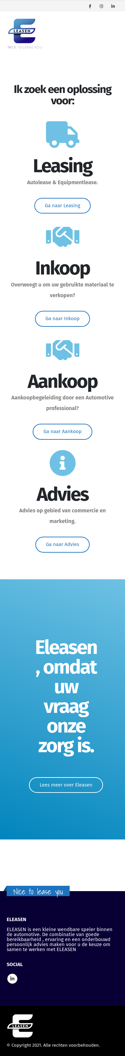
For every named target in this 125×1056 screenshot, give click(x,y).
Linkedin (12, 979)
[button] (62, 206)
